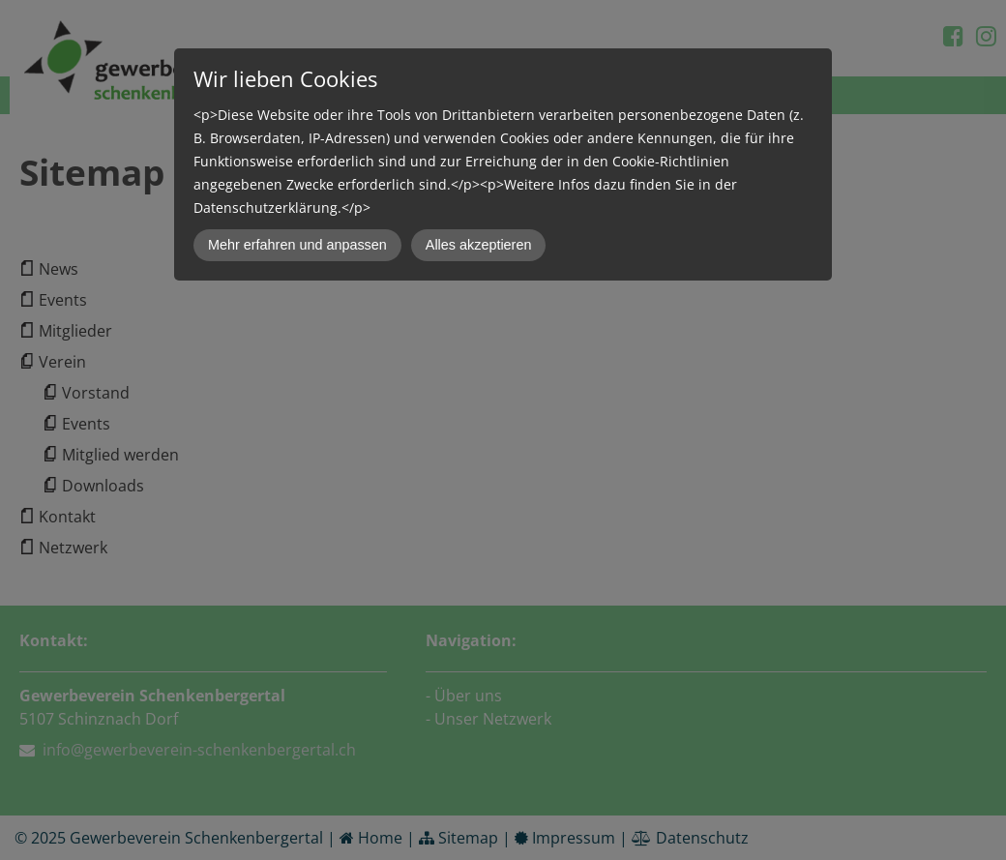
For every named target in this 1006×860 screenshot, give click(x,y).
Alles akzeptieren (479, 244)
